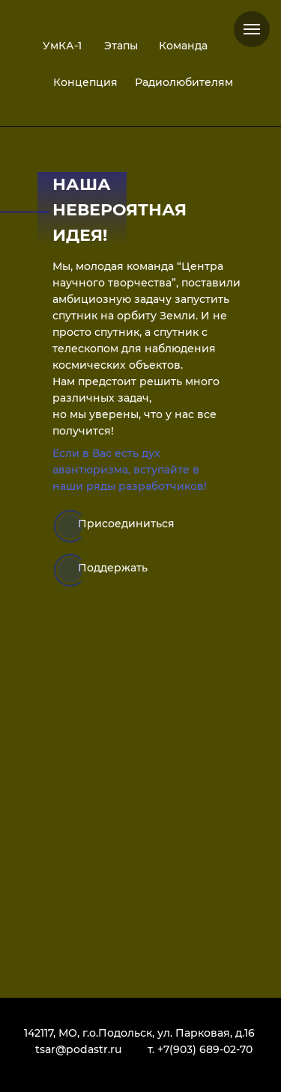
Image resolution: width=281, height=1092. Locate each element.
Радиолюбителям (184, 82)
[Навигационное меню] (252, 29)
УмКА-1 (62, 45)
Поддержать (113, 567)
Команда (183, 45)
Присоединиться (126, 523)
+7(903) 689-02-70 (205, 1049)
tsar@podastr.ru (78, 1049)
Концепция (85, 82)
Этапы (121, 45)
